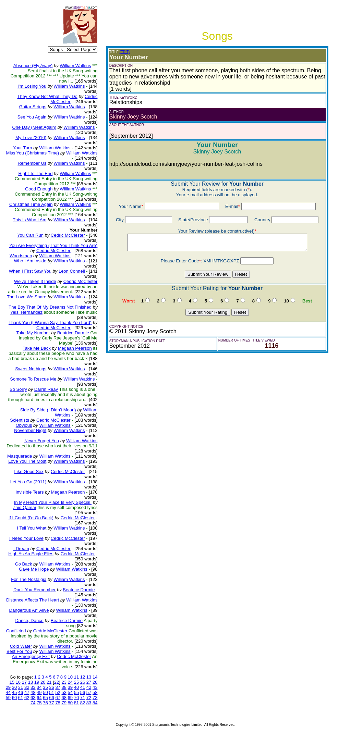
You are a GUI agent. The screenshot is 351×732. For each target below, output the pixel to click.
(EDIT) (125, 52)
